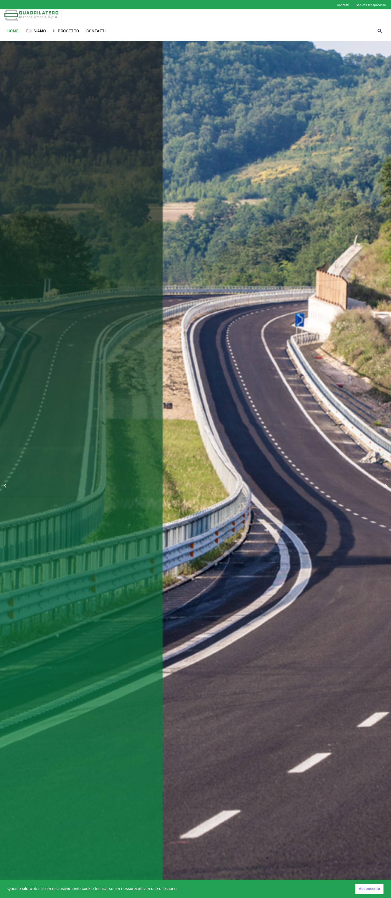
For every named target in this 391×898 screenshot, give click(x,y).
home (13, 31)
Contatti (343, 5)
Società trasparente (371, 5)
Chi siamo (36, 31)
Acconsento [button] (369, 889)
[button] (178, 889)
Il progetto (66, 31)
